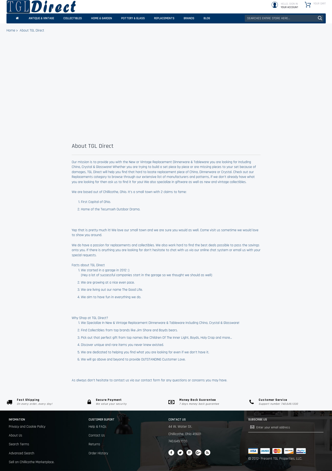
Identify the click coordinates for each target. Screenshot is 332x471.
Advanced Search (21, 453)
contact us (121, 380)
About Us (15, 435)
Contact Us (97, 435)
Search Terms (19, 444)
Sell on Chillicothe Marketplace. (31, 462)
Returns (94, 444)
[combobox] (284, 18)
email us (239, 250)
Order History (98, 453)
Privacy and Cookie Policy (27, 426)
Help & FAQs (97, 426)
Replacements (82, 176)
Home (10, 30)
